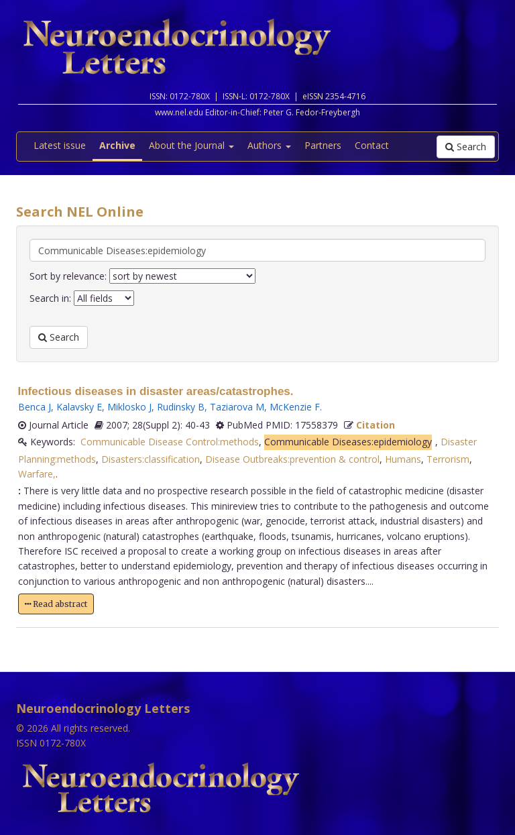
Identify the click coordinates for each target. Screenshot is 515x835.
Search (465, 146)
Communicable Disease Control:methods (169, 441)
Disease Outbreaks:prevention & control (292, 459)
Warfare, (37, 473)
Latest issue (60, 145)
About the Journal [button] (191, 145)
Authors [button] (269, 145)
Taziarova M (237, 406)
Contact (372, 145)
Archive (117, 145)
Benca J (34, 406)
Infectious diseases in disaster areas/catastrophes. (156, 391)
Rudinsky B (181, 406)
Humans (403, 459)
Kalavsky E (79, 406)
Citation (375, 425)
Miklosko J (129, 406)
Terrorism (447, 459)
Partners (322, 145)
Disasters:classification (150, 459)
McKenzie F (295, 406)
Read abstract (56, 604)
